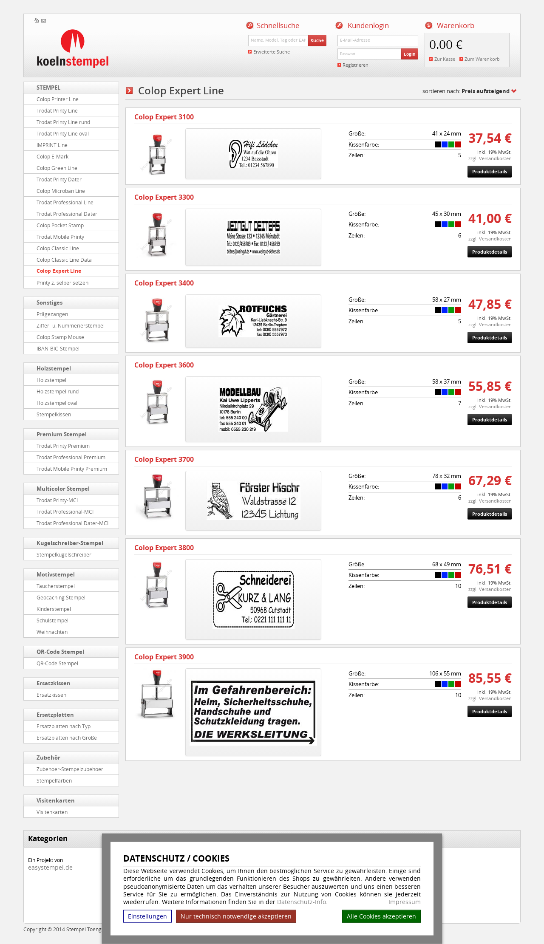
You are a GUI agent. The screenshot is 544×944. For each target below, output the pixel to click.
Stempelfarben (54, 780)
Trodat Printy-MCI (57, 500)
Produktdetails (489, 171)
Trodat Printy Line (57, 110)
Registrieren (355, 65)
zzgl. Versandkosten (490, 158)
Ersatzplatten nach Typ (64, 726)
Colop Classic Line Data (64, 259)
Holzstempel (54, 368)
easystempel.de (50, 867)
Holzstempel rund (58, 391)
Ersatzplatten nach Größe (67, 737)
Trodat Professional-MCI (65, 511)
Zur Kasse (444, 59)
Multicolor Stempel (63, 488)
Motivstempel (56, 574)
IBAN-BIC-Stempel (58, 348)
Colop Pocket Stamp (60, 225)
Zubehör (48, 757)
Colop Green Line (57, 167)
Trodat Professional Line (65, 202)
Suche (317, 40)
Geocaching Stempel (61, 597)
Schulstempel (52, 620)
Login (410, 54)
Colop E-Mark (52, 156)
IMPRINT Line (52, 144)
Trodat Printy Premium (63, 445)
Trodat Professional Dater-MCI (72, 523)
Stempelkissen (54, 414)
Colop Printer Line (58, 99)
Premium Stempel (62, 434)
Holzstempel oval (57, 402)
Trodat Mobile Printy (60, 236)
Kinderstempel (54, 608)
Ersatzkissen (54, 683)
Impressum (404, 902)
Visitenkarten (56, 800)
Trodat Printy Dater (59, 179)
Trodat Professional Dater (67, 213)
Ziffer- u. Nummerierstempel (71, 325)
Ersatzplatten (55, 714)
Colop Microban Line (61, 190)
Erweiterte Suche (271, 51)
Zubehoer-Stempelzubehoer (70, 769)
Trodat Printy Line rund (63, 122)
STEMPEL (48, 87)
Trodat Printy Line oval (63, 133)
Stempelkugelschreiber (64, 554)
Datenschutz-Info (301, 902)
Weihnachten (52, 631)
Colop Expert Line (59, 270)
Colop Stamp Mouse (60, 337)
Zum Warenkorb (482, 59)
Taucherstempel (56, 585)
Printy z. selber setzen (62, 282)
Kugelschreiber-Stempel (70, 543)
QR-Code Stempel (60, 652)
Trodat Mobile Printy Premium (72, 468)
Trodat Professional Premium (71, 457)
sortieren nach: (466, 91)
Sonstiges (49, 302)
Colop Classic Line (58, 248)
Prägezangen (52, 314)
